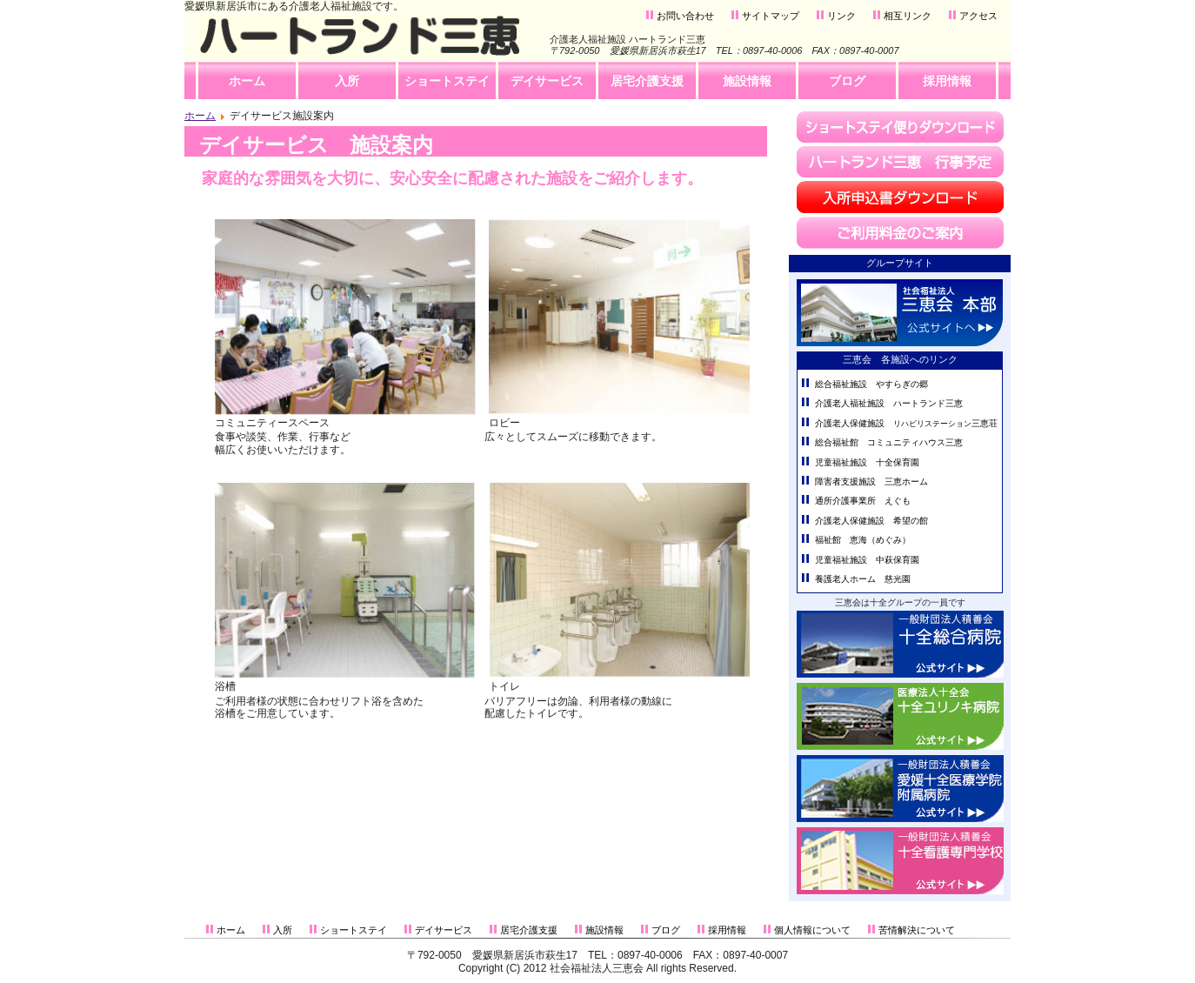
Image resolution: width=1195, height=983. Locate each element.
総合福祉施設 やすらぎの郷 (871, 384)
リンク (841, 15)
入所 (282, 930)
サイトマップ (770, 15)
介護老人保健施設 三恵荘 (906, 423)
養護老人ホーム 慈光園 (863, 579)
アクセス (978, 15)
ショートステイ (353, 930)
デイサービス (443, 930)
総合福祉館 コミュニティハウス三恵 (889, 442)
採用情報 (727, 930)
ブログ (665, 930)
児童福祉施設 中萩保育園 (867, 560)
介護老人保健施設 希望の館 (871, 520)
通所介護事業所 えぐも (863, 500)
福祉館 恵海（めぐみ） (863, 540)
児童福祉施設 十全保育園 (867, 462)
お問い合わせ (685, 15)
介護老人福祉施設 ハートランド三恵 (889, 403)
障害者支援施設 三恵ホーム (871, 481)
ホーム (200, 116)
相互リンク (907, 15)
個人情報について (812, 930)
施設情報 (604, 930)
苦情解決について (916, 930)
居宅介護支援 (528, 930)
